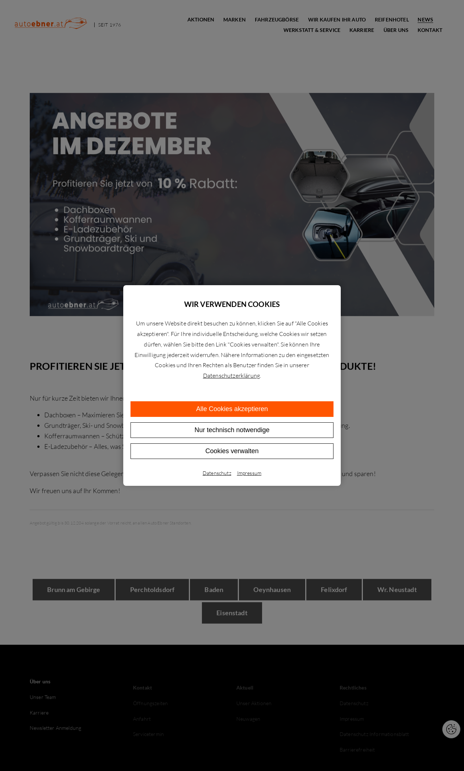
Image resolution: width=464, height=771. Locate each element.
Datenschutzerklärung (231, 375)
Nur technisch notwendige (231, 430)
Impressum (249, 473)
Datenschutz (217, 473)
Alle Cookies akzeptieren (232, 409)
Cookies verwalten (231, 451)
